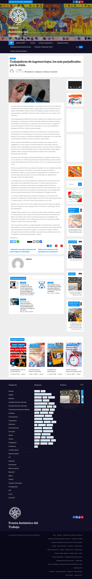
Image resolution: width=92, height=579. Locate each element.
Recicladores (12, 464)
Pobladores (70, 571)
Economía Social (14, 428)
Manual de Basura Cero (53, 549)
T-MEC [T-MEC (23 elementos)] (53, 440)
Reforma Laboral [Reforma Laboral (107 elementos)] (48, 431)
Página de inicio (69, 549)
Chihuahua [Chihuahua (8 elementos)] (51, 397)
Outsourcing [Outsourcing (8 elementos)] (42, 425)
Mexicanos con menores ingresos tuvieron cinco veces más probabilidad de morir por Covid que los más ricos (27, 306)
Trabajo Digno (78, 560)
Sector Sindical (69, 575)
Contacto (32, 43)
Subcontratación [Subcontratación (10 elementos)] (45, 440)
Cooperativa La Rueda (76, 538)
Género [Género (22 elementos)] (52, 409)
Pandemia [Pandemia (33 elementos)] (49, 425)
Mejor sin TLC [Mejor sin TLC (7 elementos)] (38, 422)
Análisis (11, 395)
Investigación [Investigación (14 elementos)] (44, 412)
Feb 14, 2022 (24, 294)
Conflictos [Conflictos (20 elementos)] (46, 400)
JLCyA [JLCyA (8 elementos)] (51, 412)
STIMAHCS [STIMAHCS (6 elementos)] (50, 437)
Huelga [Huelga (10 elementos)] (37, 412)
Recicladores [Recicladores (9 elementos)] (38, 431)
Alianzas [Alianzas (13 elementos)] (37, 391)
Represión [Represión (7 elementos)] (37, 434)
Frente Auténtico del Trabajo (18, 32)
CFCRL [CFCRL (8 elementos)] (45, 397)
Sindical (11, 479)
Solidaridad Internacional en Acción (20, 47)
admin (20, 70)
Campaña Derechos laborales (18, 402)
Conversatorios (13, 417)
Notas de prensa (14, 453)
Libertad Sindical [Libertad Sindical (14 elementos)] (48, 419)
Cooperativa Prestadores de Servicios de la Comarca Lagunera (66, 542)
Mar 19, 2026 (15, 374)
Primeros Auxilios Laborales (19, 51)
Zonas (10, 494)
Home (54, 535)
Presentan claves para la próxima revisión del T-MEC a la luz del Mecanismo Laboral (78, 293)
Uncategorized (13, 487)
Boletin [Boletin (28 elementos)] (43, 391)
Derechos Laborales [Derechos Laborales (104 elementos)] (40, 406)
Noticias (62, 549)
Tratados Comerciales (15, 483)
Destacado (12, 424)
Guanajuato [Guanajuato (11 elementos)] (45, 409)
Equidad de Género (62, 43)
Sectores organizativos (46, 43)
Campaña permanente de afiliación (19, 409)
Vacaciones (51, 571)
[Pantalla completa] (81, 87)
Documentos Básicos (61, 571)
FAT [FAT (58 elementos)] (55, 406)
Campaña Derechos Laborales (18, 406)
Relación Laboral (73, 553)
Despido (54, 546)
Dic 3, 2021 (50, 293)
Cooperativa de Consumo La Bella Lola (72, 535)
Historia (11, 439)
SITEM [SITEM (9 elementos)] (43, 437)
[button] (76, 47)
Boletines (14, 344)
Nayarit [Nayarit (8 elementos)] (54, 422)
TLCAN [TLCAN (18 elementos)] (51, 443)
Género (11, 435)
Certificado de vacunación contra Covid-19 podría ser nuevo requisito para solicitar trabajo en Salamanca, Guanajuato (27, 289)
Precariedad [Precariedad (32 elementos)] (38, 428)
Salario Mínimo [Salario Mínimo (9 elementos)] (46, 434)
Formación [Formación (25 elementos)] (38, 409)
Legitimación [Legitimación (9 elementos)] (38, 419)
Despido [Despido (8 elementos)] (49, 406)
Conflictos (21, 344)
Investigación (38, 72)
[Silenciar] (79, 87)
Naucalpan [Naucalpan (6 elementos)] (47, 422)
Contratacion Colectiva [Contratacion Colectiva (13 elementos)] (41, 403)
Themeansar (37, 535)
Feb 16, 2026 (52, 374)
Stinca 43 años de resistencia (78, 260)
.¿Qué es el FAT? (21, 43)
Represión (12, 472)
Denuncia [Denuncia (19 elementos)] (51, 403)
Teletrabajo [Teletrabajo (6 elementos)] (44, 443)
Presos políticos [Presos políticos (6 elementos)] (47, 428)
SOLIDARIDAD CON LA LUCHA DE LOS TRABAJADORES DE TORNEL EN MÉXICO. (17, 372)
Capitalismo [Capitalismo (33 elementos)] (38, 397)
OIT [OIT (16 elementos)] (36, 425)
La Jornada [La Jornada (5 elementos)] (48, 415)
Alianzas (51, 344)
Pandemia (13, 58)
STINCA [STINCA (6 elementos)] (37, 440)
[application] (75, 85)
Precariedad (53, 72)
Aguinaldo (59, 535)
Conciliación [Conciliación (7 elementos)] (38, 400)
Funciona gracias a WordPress (16, 535)
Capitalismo (30, 72)
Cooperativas (13, 420)
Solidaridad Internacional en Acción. (65, 560)
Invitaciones (12, 446)
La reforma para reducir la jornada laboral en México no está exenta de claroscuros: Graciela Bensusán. (78, 231)
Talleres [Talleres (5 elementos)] (37, 443)
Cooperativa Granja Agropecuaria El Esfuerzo (59, 538)
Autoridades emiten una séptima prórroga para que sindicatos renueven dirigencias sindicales (54, 288)
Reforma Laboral (72, 344)
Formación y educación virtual (44, 47)
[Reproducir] (70, 87)
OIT (10, 457)
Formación (12, 431)
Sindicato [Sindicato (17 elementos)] (37, 437)
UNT (10, 490)
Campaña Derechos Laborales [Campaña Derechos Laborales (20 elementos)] (43, 394)
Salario (11, 476)
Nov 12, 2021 (23, 311)
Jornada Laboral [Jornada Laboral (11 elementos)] (39, 415)
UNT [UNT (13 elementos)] (36, 446)
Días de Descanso (62, 546)
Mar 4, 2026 (33, 374)
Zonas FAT (12, 498)
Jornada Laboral (35, 344)
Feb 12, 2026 (71, 374)
